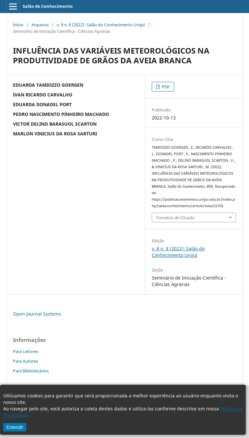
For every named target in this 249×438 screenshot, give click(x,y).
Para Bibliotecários (31, 371)
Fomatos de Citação (175, 217)
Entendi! (14, 427)
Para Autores (25, 361)
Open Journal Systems (37, 314)
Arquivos (40, 25)
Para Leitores (25, 351)
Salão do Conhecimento (48, 6)
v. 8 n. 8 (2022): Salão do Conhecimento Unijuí (101, 25)
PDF (165, 87)
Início (18, 25)
